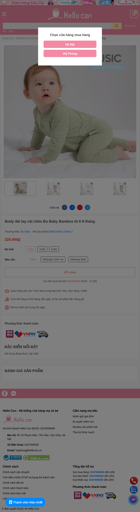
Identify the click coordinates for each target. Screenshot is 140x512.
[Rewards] (25, 502)
